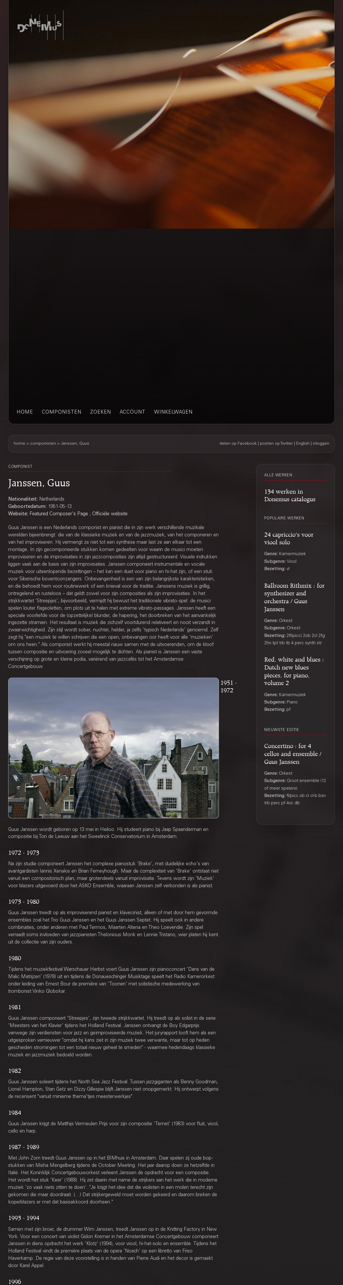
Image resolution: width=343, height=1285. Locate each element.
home (25, 412)
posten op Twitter (276, 444)
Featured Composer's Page (59, 514)
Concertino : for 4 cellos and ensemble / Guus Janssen (292, 752)
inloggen (321, 444)
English (303, 444)
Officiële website (110, 514)
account (132, 412)
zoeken (100, 412)
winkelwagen (173, 412)
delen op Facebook (238, 444)
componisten (61, 412)
